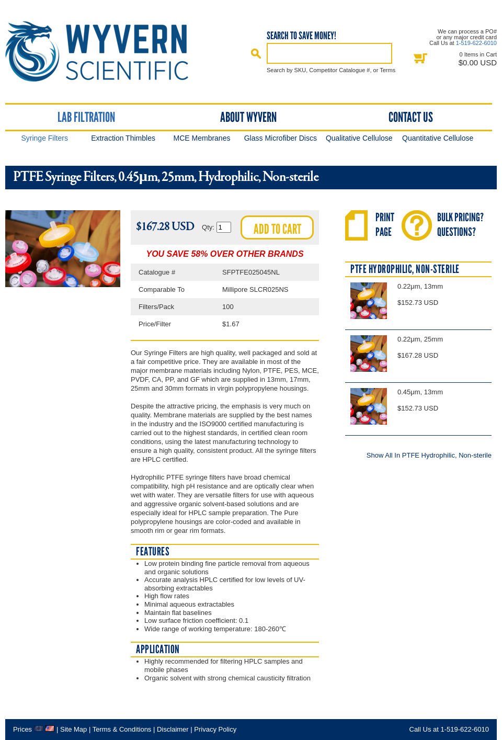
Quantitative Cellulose (437, 138)
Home (106, 51)
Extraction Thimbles (123, 138)
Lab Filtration (86, 117)
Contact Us (411, 117)
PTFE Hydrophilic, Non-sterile (405, 269)
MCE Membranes (202, 138)
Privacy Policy (215, 729)
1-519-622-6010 (476, 43)
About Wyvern (248, 117)
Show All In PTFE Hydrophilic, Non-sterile (429, 455)
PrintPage (384, 224)
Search (256, 53)
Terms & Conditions (122, 729)
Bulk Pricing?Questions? (460, 224)
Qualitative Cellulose (359, 138)
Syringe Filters (44, 138)
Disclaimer (173, 729)
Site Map (73, 729)
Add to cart (277, 229)
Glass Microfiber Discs (280, 138)
